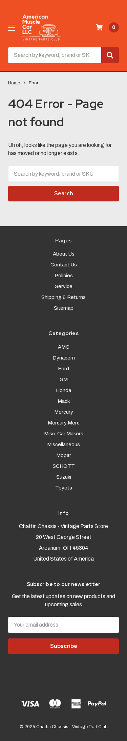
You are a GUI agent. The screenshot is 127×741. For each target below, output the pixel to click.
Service (63, 286)
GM (64, 379)
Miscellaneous (63, 444)
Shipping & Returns (63, 297)
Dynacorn (63, 358)
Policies (64, 275)
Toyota (63, 488)
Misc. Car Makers (63, 433)
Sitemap (63, 308)
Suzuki (63, 477)
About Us (64, 254)
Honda (63, 390)
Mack (64, 401)
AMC (63, 347)
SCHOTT (63, 466)
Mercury (63, 412)
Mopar (63, 455)
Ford (63, 368)
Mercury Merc (64, 423)
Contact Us (63, 264)
